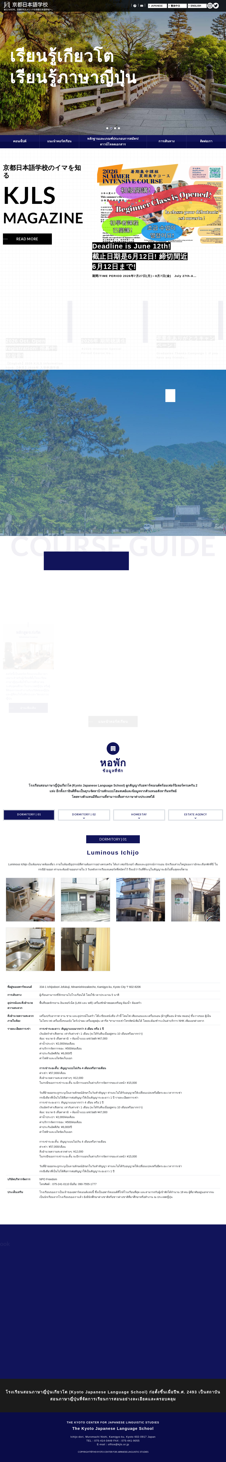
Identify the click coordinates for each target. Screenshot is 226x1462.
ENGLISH (196, 5)
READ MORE (27, 239)
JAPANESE (157, 5)
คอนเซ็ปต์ (19, 141)
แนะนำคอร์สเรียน (59, 141)
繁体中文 (175, 5)
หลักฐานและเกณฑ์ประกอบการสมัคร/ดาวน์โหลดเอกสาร (112, 141)
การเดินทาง (167, 141)
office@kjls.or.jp (118, 1444)
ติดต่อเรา (206, 141)
